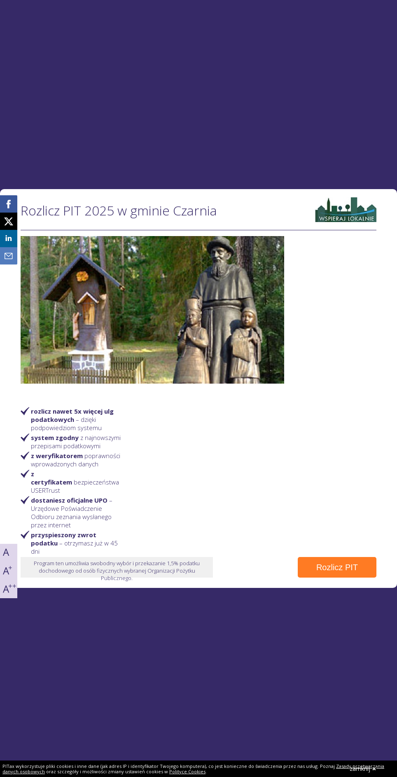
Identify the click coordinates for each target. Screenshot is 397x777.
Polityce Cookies (187, 771)
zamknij (363, 768)
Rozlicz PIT (337, 567)
